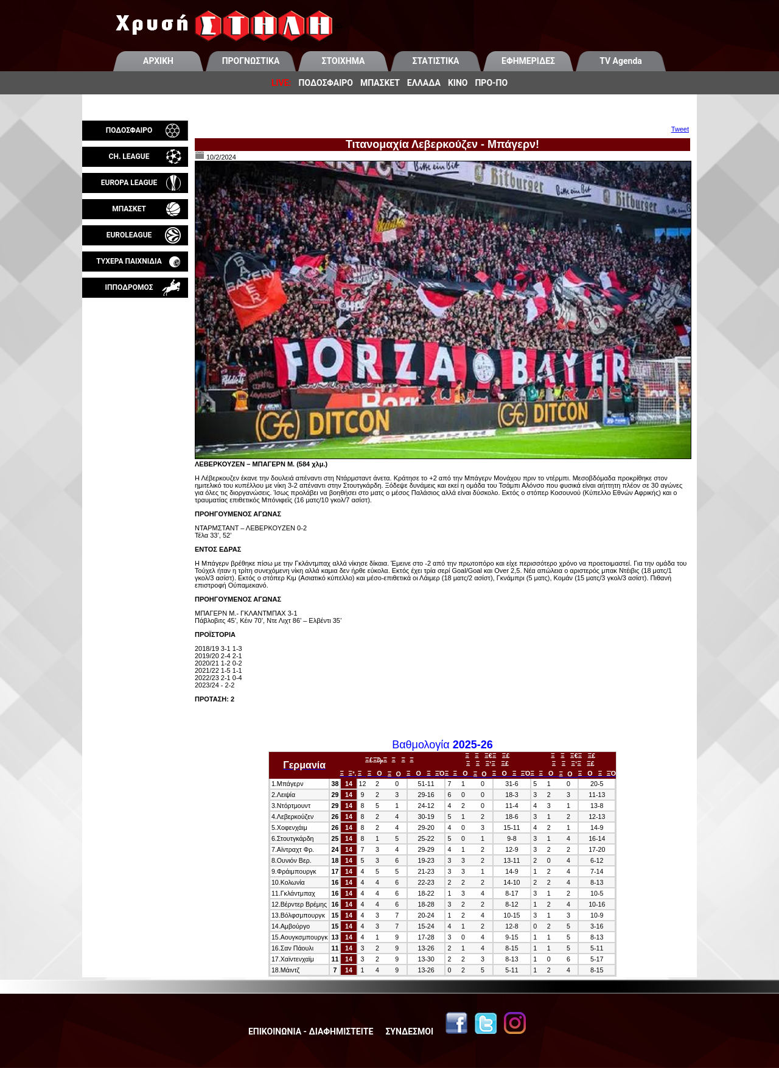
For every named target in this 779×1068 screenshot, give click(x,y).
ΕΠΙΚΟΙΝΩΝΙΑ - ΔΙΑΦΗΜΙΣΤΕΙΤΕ (310, 1031)
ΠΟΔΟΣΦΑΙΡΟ (326, 83)
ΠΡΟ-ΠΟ (491, 83)
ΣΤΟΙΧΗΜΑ (343, 61)
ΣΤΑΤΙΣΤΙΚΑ (435, 61)
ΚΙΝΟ (458, 83)
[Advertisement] (135, 441)
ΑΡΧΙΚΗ (158, 61)
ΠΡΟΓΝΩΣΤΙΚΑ (251, 61)
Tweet (680, 129)
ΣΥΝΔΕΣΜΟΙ (409, 1031)
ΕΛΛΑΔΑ (424, 83)
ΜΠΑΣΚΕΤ (380, 83)
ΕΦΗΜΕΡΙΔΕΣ (528, 61)
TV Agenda (620, 61)
